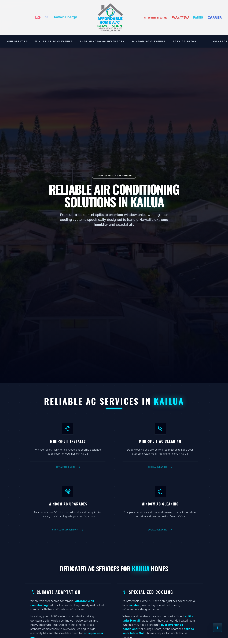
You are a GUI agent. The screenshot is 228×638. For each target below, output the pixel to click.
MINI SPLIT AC (17, 41)
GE (47, 17)
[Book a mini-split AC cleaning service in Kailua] (160, 465)
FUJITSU (180, 17)
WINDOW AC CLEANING (149, 41)
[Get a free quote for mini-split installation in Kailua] (67, 465)
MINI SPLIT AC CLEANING (54, 41)
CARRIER (215, 17)
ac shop (134, 605)
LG (38, 17)
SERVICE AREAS (184, 41)
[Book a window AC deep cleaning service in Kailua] (160, 527)
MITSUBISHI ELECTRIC (155, 17)
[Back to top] (217, 627)
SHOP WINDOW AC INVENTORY (102, 41)
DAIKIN (198, 17)
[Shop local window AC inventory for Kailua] (67, 527)
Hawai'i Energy (65, 17)
